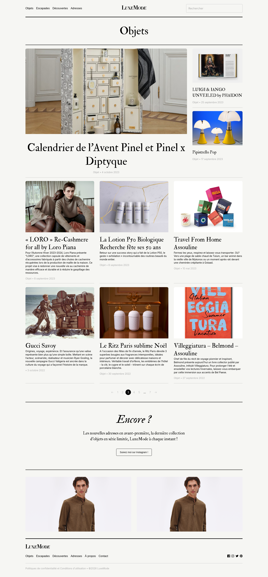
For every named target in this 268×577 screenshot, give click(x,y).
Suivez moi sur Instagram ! (134, 452)
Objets (29, 8)
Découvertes (60, 8)
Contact (103, 556)
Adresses (76, 8)
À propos (90, 556)
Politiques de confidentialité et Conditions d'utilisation (55, 568)
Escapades (43, 8)
